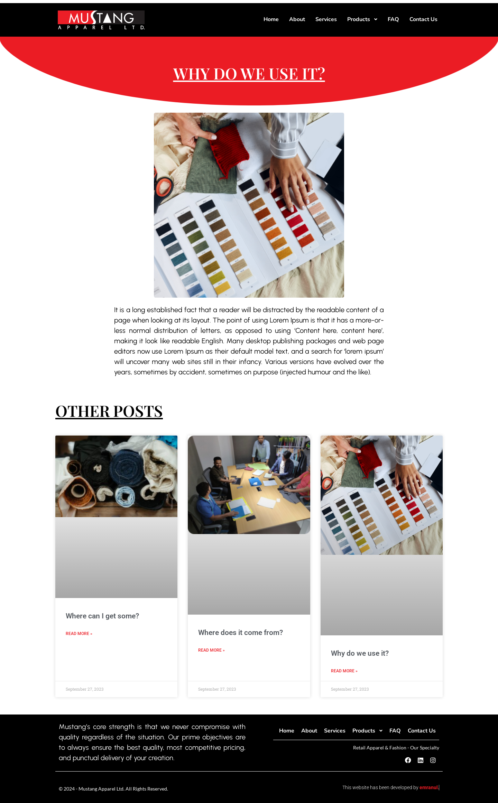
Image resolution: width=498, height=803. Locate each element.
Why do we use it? (360, 653)
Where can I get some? (102, 616)
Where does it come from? (240, 632)
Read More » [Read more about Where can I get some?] (79, 633)
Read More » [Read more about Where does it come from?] (211, 650)
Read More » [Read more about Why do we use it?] (344, 671)
